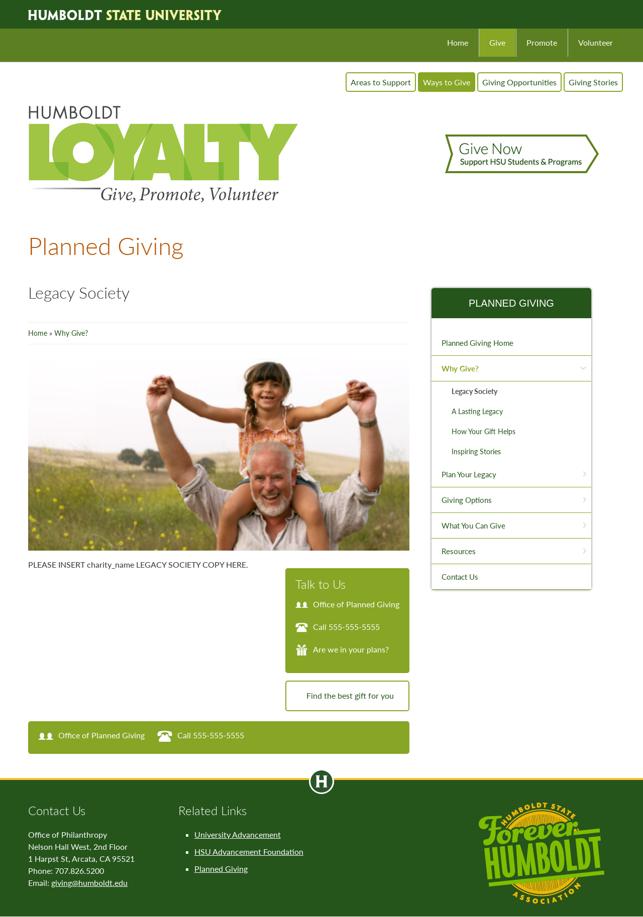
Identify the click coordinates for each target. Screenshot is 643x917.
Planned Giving (511, 303)
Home (457, 42)
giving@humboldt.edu (89, 882)
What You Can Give (473, 525)
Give (497, 42)
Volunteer (595, 42)
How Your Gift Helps (483, 431)
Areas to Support (381, 82)
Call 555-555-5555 (337, 626)
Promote (541, 42)
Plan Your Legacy (469, 474)
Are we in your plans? (342, 649)
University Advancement (237, 834)
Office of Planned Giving (347, 604)
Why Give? (71, 333)
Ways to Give (446, 82)
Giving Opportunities (519, 82)
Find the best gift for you (350, 695)
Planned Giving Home (477, 342)
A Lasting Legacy (477, 411)
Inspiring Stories (476, 451)
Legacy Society (474, 391)
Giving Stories (593, 82)
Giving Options (467, 499)
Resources (459, 551)
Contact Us (460, 576)
